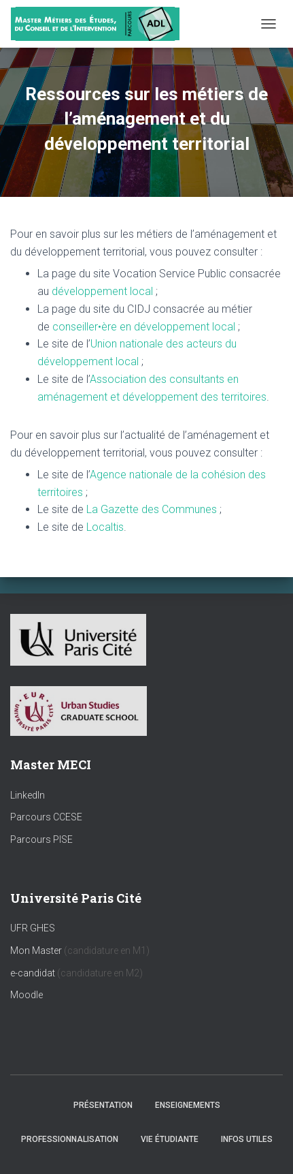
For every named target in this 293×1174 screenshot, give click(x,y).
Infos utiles (247, 1139)
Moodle (26, 994)
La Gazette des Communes (151, 509)
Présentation (103, 1105)
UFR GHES (32, 928)
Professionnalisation (69, 1139)
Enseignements (187, 1105)
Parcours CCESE (46, 817)
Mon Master (36, 950)
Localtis (105, 527)
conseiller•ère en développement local (143, 326)
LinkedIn (27, 795)
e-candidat (33, 973)
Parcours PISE (41, 839)
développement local (102, 291)
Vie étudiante (170, 1139)
